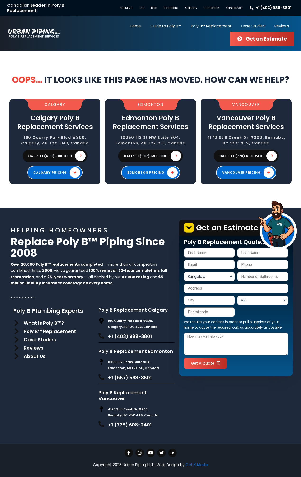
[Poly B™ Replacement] (16, 331)
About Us (126, 8)
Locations (171, 8)
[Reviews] (16, 348)
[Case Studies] (16, 339)
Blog (154, 8)
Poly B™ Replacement (211, 26)
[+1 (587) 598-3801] (101, 377)
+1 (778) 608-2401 (130, 424)
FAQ (141, 8)
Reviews (281, 26)
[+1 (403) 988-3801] (101, 336)
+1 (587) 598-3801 (130, 377)
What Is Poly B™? (44, 323)
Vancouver (234, 8)
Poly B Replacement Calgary (133, 310)
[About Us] (16, 356)
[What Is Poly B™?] (16, 323)
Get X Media (196, 465)
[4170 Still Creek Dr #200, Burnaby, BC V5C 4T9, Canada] (101, 409)
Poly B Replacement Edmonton (135, 351)
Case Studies (253, 26)
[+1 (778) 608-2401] (101, 424)
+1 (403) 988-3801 (130, 336)
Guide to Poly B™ (165, 26)
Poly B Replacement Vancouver (122, 395)
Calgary (191, 8)
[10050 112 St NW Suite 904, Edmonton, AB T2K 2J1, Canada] (101, 362)
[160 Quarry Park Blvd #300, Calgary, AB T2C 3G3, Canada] (101, 321)
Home (135, 26)
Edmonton (211, 8)
